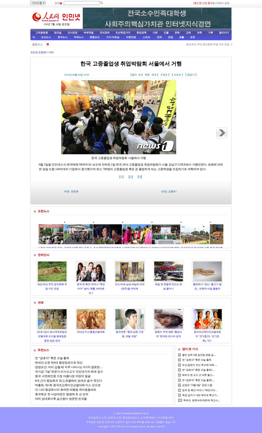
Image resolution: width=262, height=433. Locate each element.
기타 (51, 52)
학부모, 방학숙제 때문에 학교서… (201, 400)
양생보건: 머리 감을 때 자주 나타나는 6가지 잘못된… (69, 367)
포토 (192, 37)
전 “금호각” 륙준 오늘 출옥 (52, 358)
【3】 (140, 176)
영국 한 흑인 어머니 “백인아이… (200, 390)
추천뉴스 (43, 350)
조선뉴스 (46, 37)
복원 (147, 74)
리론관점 (131, 37)
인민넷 (74, 191)
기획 (210, 32)
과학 (199, 32)
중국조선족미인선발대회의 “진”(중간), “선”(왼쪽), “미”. (207, 336)
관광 (170, 37)
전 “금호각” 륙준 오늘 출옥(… (198, 370)
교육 (188, 32)
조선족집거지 (123, 32)
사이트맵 (163, 417)
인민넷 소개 (114, 417)
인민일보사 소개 (97, 417)
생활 (181, 37)
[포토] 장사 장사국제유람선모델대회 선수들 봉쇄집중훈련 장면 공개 (52, 336)
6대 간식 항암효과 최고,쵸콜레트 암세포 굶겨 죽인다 (68, 380)
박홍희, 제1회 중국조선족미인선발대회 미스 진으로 (68, 385)
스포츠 (146, 37)
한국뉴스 (63, 37)
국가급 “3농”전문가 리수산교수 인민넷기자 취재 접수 (69, 371)
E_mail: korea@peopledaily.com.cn (131, 413)
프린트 (177, 74)
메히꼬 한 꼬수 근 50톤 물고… (198, 375)
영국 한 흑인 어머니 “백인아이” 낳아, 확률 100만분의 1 (91, 289)
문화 (177, 32)
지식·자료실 (113, 37)
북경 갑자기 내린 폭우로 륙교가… (200, 395)
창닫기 (191, 74)
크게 (140, 74)
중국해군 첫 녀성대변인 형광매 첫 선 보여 (61, 394)
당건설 (57, 32)
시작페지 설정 (221, 3)
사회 (155, 32)
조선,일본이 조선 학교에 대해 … (199, 365)
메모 (165, 74)
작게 (154, 74)
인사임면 (72, 32)
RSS (171, 417)
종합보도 (95, 37)
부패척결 (88, 32)
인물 (166, 32)
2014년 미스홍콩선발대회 (91, 332)
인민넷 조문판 (38, 52)
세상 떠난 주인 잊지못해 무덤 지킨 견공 (210, 44)
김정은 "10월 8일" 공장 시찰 (197, 385)
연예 (159, 37)
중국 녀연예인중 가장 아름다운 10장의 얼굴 (63, 376)
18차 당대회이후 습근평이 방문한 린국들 (61, 398)
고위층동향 (42, 32)
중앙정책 (141, 32)
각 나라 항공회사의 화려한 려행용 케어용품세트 (65, 389)
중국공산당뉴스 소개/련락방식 (139, 417)
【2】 (131, 176)
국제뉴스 (79, 37)
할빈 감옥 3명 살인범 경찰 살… (199, 355)
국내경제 (104, 32)
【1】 (122, 176)
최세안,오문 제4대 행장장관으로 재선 (59, 362)
